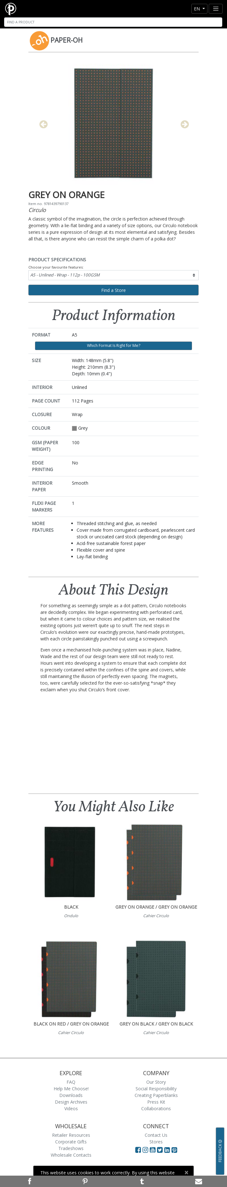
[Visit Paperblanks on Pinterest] (174, 1149)
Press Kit (156, 1102)
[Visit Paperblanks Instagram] (145, 1149)
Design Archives (71, 1102)
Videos (71, 1108)
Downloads (71, 1095)
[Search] (113, 22)
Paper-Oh (66, 40)
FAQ (71, 1082)
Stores (156, 1142)
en (197, 9)
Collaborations (156, 1108)
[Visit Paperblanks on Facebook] (138, 1149)
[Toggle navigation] (216, 9)
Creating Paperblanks (156, 1095)
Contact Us (156, 1135)
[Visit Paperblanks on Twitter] (160, 1149)
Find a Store (113, 290)
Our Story (156, 1082)
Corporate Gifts (71, 1142)
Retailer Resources (71, 1135)
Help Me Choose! (71, 1089)
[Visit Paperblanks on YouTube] (153, 1149)
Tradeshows (71, 1148)
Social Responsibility (156, 1089)
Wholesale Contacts (71, 1155)
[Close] (186, 1172)
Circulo (37, 210)
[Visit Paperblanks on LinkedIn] (168, 1149)
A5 (65, 275)
